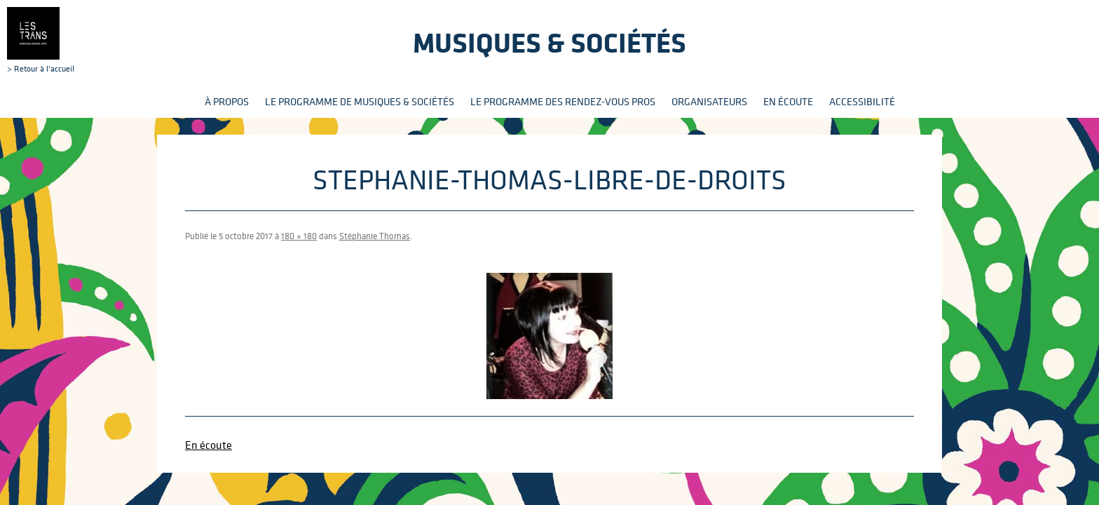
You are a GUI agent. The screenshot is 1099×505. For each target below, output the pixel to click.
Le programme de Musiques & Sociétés (359, 101)
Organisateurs (709, 101)
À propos (227, 101)
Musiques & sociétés (549, 42)
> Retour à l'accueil (40, 40)
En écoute (788, 101)
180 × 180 (299, 236)
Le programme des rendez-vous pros (562, 101)
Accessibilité (862, 101)
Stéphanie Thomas (374, 236)
